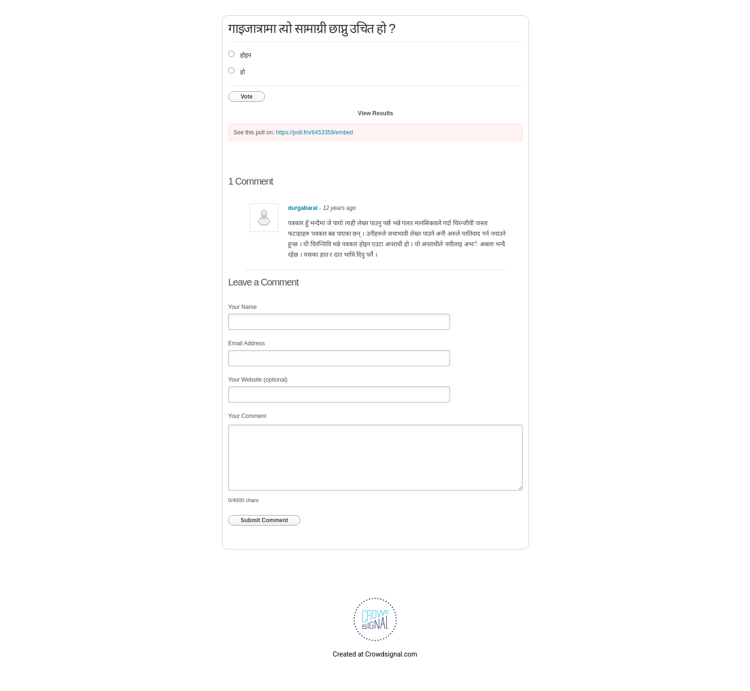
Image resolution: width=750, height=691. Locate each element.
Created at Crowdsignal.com (375, 654)
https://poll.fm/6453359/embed (314, 132)
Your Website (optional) (257, 379)
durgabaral (303, 208)
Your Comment (247, 416)
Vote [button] (247, 96)
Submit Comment (264, 520)
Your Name (242, 307)
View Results (375, 113)
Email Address (246, 343)
